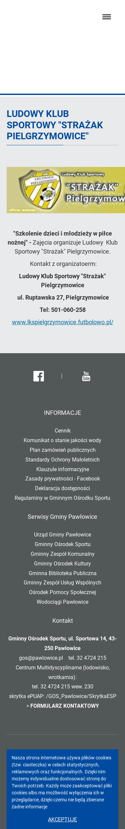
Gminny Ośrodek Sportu (63, 544)
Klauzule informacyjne (62, 469)
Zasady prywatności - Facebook (62, 478)
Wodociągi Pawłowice (62, 602)
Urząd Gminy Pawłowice (62, 534)
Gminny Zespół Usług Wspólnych (62, 582)
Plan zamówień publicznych (63, 450)
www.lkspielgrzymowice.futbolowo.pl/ (62, 322)
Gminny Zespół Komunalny (63, 554)
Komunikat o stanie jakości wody (62, 440)
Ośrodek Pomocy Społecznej (62, 592)
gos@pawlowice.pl (41, 658)
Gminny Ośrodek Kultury (62, 563)
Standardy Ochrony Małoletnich (62, 459)
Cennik (63, 430)
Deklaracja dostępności (62, 488)
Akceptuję (62, 819)
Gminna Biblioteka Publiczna (63, 573)
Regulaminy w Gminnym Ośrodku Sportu (62, 498)
